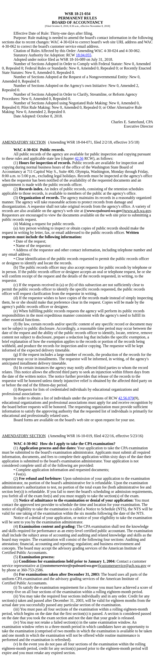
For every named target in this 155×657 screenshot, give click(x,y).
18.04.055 (83, 55)
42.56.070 (126, 398)
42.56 (79, 158)
